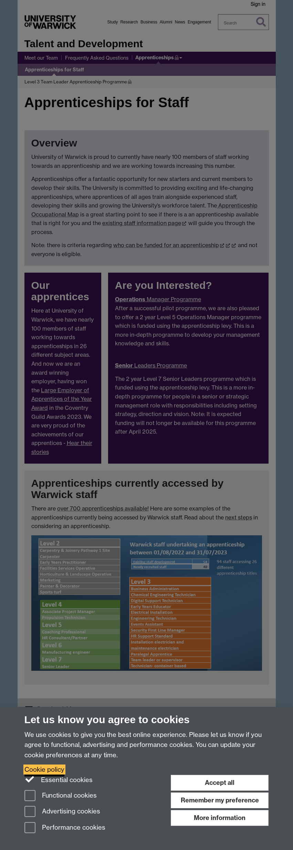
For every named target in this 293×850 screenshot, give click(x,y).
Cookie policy (44, 769)
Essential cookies (58, 779)
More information (219, 818)
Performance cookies (64, 828)
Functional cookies (60, 796)
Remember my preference (220, 800)
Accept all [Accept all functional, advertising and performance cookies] (219, 783)
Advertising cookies (62, 812)
